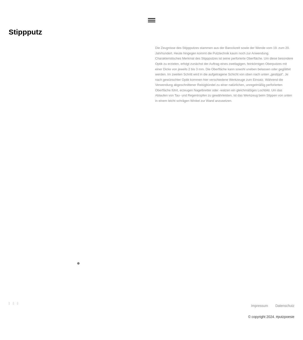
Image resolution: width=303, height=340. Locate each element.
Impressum (259, 306)
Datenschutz (284, 306)
